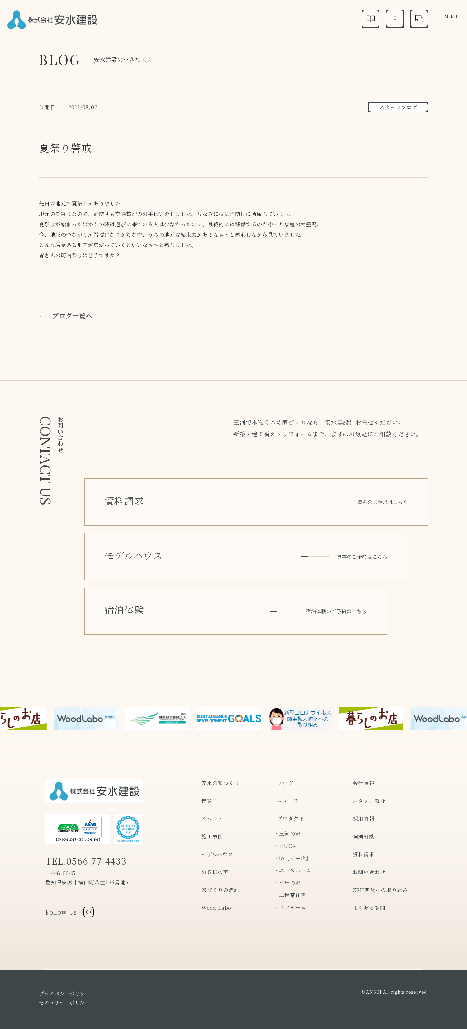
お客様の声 (215, 853)
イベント (212, 799)
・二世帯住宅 (289, 876)
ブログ (285, 764)
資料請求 (364, 835)
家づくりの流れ (220, 871)
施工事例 (212, 817)
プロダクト (290, 799)
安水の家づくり (220, 764)
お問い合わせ (369, 853)
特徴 (206, 782)
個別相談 (364, 817)
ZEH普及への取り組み (380, 871)
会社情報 (364, 764)
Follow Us (70, 895)
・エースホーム (292, 851)
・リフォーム (289, 888)
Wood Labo (217, 889)
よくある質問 (369, 889)
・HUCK (284, 827)
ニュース (287, 782)
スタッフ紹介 (369, 782)
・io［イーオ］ (292, 839)
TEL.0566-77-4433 (88, 844)
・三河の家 (287, 814)
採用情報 (364, 799)
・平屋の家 (287, 864)
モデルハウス (217, 835)
